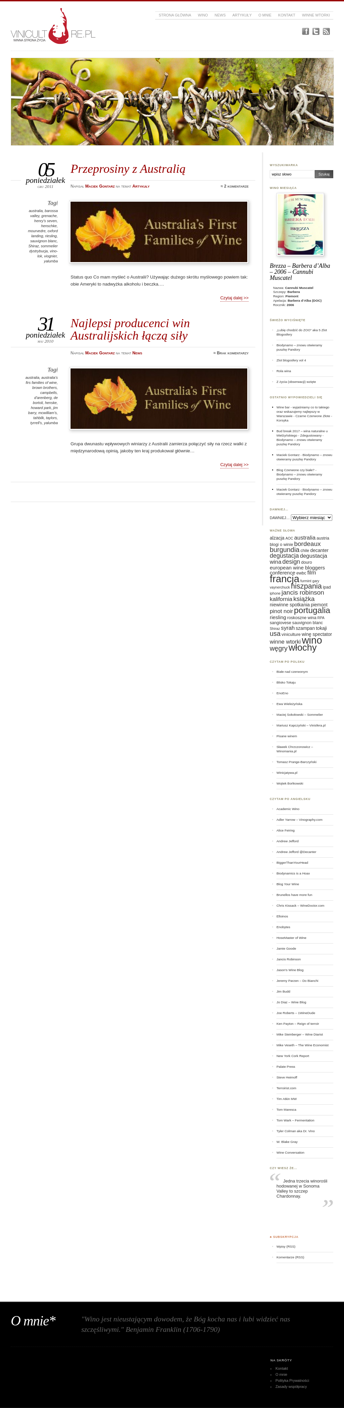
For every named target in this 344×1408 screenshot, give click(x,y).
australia (36, 211)
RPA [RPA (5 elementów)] (321, 618)
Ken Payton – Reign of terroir (297, 1023)
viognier (50, 256)
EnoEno (282, 693)
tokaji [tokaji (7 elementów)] (321, 628)
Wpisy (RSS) (285, 1246)
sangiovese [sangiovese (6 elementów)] (280, 622)
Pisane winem (286, 736)
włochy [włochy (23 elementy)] (303, 647)
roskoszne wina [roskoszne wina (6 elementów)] (301, 617)
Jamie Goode (286, 948)
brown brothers (44, 388)
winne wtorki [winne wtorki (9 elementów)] (285, 642)
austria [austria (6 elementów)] (322, 538)
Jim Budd (283, 991)
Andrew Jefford (287, 841)
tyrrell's (36, 423)
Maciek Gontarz (288, 455)
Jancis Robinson (288, 959)
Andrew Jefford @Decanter (296, 852)
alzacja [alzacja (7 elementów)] (277, 538)
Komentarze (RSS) (290, 1257)
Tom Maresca (286, 1109)
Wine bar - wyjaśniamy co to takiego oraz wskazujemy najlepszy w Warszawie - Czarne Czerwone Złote (303, 411)
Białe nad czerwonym (292, 671)
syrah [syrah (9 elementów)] (288, 628)
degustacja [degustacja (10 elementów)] (284, 555)
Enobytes (283, 927)
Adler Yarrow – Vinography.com (299, 819)
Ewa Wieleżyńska (289, 704)
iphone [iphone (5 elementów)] (275, 593)
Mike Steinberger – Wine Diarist (299, 1034)
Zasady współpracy (291, 1387)
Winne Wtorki (316, 15)
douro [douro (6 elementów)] (306, 562)
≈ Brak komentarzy (231, 353)
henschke (49, 226)
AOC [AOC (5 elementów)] (289, 538)
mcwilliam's (47, 413)
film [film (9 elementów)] (311, 572)
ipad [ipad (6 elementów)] (327, 587)
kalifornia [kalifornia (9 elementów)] (281, 599)
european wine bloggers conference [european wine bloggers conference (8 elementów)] (297, 570)
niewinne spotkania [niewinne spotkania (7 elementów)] (290, 604)
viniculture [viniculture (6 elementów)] (291, 634)
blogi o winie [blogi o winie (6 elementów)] (281, 544)
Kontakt (286, 15)
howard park (41, 408)
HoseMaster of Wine (291, 938)
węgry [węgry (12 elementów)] (279, 648)
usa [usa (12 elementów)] (275, 633)
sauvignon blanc (43, 241)
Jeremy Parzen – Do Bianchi (297, 981)
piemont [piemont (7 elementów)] (319, 604)
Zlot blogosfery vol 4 (291, 360)
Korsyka (282, 420)
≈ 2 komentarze (235, 186)
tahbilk (38, 418)
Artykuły (242, 15)
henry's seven (45, 221)
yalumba (51, 261)
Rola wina (283, 371)
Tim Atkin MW (286, 1099)
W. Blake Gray (287, 1142)
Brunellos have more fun (294, 895)
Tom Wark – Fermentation (295, 1120)
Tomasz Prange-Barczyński (296, 762)
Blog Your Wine (287, 884)
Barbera (294, 292)
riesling (51, 236)
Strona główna (175, 15)
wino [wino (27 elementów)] (312, 640)
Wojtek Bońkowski (289, 783)
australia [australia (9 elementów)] (304, 538)
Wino (203, 15)
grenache (49, 216)
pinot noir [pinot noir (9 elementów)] (281, 611)
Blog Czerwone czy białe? (295, 470)
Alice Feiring (285, 830)
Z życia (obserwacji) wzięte (296, 382)
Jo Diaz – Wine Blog (291, 1002)
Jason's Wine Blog (290, 970)
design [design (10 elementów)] (291, 561)
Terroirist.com (286, 1088)
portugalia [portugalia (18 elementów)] (312, 610)
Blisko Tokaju (286, 682)
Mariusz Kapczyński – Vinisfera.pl (301, 725)
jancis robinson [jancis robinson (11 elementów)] (303, 592)
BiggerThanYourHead (292, 862)
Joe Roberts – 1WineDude (295, 1013)
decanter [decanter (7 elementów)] (319, 550)
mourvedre (36, 231)
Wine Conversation (290, 1152)
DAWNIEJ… (280, 518)
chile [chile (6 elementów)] (304, 550)
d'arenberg (43, 398)
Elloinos (282, 916)
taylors (51, 418)
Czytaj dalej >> (234, 297)
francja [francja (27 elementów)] (284, 578)
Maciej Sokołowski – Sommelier (299, 714)
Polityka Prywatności (292, 1380)
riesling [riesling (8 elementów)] (278, 617)
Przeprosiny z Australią (128, 168)
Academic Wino (287, 809)
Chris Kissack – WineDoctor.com (300, 905)
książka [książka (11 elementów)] (303, 598)
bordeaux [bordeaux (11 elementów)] (307, 543)
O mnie (264, 15)
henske (51, 403)
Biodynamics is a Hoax (293, 873)
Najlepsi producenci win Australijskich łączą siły (130, 329)
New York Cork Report (292, 1056)
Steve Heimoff (286, 1077)
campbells (48, 393)
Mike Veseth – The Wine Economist (302, 1045)
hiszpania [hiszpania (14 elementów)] (306, 586)
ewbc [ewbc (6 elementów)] (301, 573)
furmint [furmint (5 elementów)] (305, 581)
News (220, 15)
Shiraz (33, 246)
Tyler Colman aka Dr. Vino (295, 1131)
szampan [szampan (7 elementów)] (305, 628)
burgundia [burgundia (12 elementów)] (284, 549)
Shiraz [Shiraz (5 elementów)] (275, 628)
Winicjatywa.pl (286, 772)
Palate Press (285, 1066)
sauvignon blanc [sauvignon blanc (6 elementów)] (307, 622)
